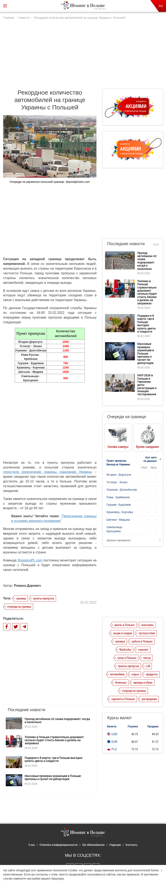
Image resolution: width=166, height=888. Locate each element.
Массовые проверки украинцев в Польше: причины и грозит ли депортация (53, 777)
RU (161, 6)
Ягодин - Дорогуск (118, 474)
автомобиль (117, 674)
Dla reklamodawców (93, 845)
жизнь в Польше (124, 625)
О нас (32, 845)
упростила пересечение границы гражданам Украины (47, 472)
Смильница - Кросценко (114, 529)
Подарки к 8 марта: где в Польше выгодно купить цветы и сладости (53, 759)
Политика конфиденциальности (59, 845)
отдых (135, 674)
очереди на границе (19, 606)
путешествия (147, 633)
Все (156, 244)
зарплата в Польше (123, 699)
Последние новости (125, 243)
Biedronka (125, 649)
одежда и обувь (143, 682)
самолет (143, 649)
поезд (147, 658)
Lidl (148, 666)
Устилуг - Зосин (116, 482)
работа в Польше (142, 641)
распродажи (149, 699)
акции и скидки (122, 633)
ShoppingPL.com (29, 560)
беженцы (121, 682)
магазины (147, 625)
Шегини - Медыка (118, 520)
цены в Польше (126, 658)
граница (21, 598)
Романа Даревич (27, 585)
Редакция (115, 845)
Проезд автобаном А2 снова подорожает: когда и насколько (57, 720)
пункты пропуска (43, 598)
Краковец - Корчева (119, 512)
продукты (152, 674)
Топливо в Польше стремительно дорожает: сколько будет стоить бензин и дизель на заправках (54, 740)
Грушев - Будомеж (118, 505)
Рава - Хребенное (118, 497)
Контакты (131, 845)
